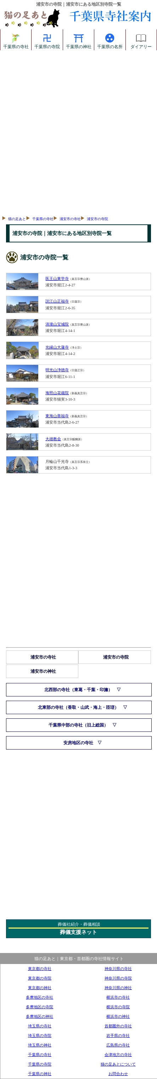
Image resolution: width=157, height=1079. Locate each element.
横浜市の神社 (118, 1016)
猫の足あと (17, 219)
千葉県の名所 (110, 40)
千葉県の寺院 (47, 40)
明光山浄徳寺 (57, 370)
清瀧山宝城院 (57, 324)
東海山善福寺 (57, 416)
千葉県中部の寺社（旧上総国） (78, 725)
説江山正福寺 (57, 301)
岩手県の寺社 (118, 1035)
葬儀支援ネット (78, 932)
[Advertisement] (78, 132)
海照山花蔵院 (57, 393)
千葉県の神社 (78, 40)
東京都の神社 (39, 988)
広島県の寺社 (118, 1045)
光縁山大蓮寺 (57, 347)
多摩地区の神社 (39, 1016)
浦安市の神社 (43, 671)
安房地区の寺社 (78, 742)
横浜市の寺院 (118, 1007)
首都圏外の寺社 (118, 1026)
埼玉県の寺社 (39, 1026)
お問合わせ (118, 1074)
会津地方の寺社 (118, 1054)
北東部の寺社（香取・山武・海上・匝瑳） (78, 707)
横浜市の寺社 (118, 997)
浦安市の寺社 (70, 219)
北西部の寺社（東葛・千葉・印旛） (78, 689)
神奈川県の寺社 (118, 968)
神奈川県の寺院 (118, 978)
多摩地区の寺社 (39, 997)
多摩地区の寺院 (39, 1007)
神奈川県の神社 (118, 988)
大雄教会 (53, 439)
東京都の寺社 (39, 968)
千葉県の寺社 (16, 40)
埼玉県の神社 (39, 1045)
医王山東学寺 (57, 278)
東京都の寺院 (39, 978)
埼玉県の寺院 (39, 1035)
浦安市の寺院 (97, 219)
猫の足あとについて (118, 1064)
